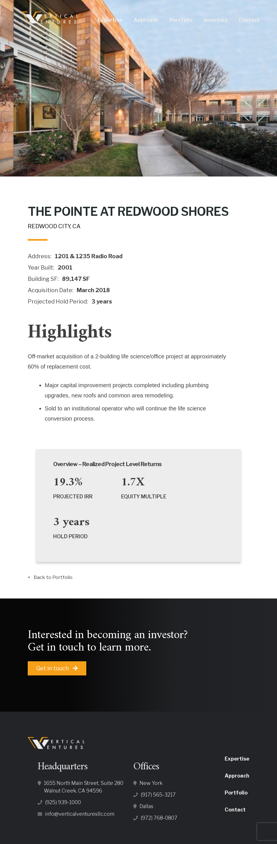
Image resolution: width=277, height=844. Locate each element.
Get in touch (57, 669)
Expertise (116, 20)
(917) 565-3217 (158, 796)
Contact (255, 20)
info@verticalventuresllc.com (79, 815)
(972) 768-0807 (159, 819)
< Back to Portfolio (54, 577)
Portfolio (187, 20)
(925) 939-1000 (63, 804)
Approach (152, 20)
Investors (222, 20)
